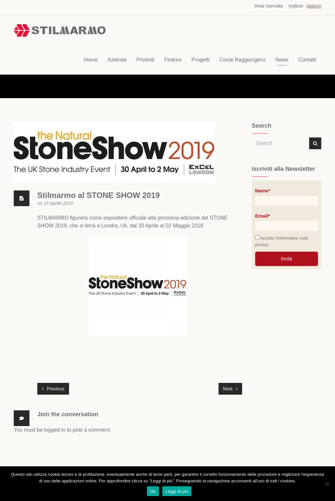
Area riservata (269, 6)
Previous (53, 388)
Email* (262, 216)
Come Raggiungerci (242, 60)
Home (91, 60)
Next (230, 388)
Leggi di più (177, 491)
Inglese (296, 6)
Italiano (314, 6)
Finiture (173, 60)
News (282, 60)
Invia (286, 258)
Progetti (200, 60)
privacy (262, 244)
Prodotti (145, 60)
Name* (263, 190)
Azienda (117, 60)
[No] (327, 483)
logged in (54, 430)
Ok (153, 491)
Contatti (307, 60)
